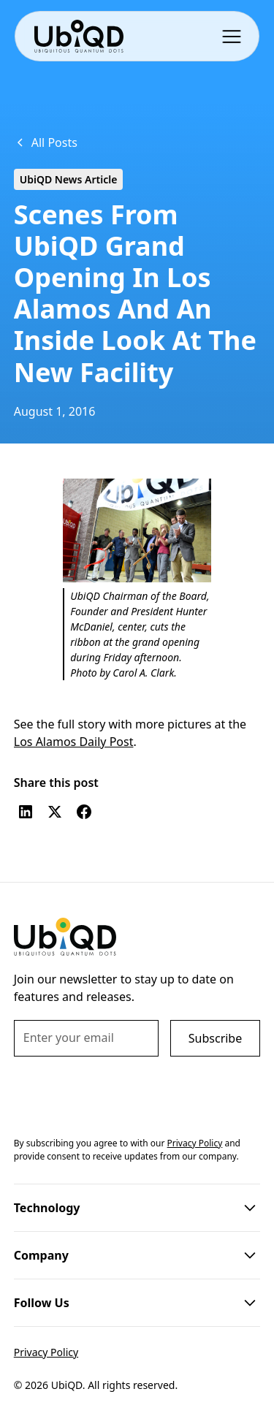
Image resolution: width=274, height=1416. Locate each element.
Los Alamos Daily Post (74, 742)
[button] (234, 35)
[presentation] (125, 1093)
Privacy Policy (46, 1352)
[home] (78, 36)
